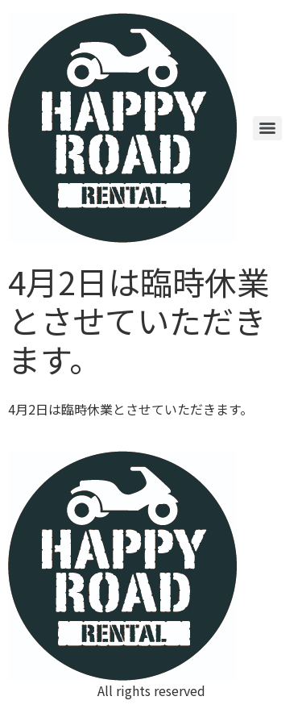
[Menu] (267, 128)
